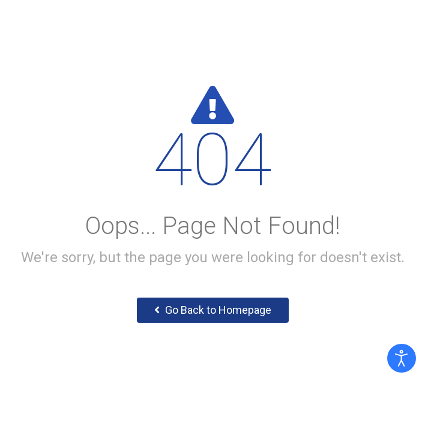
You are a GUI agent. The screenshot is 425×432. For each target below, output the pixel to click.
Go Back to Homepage (212, 310)
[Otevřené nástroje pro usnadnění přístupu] (401, 358)
